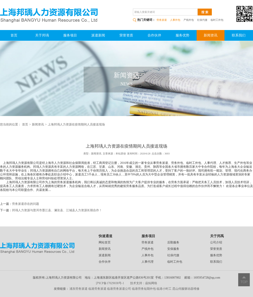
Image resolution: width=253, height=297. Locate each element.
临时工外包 (217, 19)
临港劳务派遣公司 (119, 288)
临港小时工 (164, 288)
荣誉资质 (126, 35)
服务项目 (70, 35)
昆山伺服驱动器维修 (185, 288)
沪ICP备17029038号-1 (110, 283)
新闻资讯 (210, 35)
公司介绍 (216, 242)
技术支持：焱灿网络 (143, 283)
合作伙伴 (154, 35)
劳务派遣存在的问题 (25, 207)
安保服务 (173, 248)
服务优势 (182, 35)
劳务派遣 (148, 242)
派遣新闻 (98, 35)
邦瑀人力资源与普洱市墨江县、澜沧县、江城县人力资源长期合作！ (57, 213)
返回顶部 (244, 279)
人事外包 (148, 255)
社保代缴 (202, 19)
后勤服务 (173, 242)
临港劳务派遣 (97, 288)
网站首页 (105, 242)
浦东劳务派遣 (78, 288)
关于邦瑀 (42, 35)
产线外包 (189, 19)
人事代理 (148, 261)
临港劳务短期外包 (144, 288)
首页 (14, 35)
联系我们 (238, 35)
